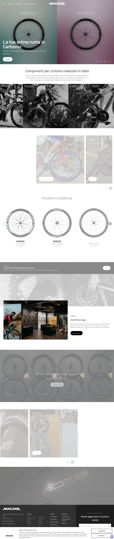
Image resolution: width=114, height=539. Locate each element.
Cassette (29, 520)
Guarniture (41, 516)
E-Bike (73, 86)
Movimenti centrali (31, 518)
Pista (95, 86)
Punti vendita (18, 3)
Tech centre (53, 519)
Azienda (52, 514)
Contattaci (64, 514)
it (109, 3)
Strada (5, 86)
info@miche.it (8, 518)
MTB (49, 86)
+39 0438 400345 (9, 521)
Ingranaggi (41, 518)
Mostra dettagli (23, 536)
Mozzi (28, 521)
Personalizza (102, 530)
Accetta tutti (102, 525)
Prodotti (10, 3)
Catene (40, 520)
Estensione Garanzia (30, 3)
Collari (40, 521)
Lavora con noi (65, 516)
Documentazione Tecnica (66, 520)
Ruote (28, 516)
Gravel (28, 86)
